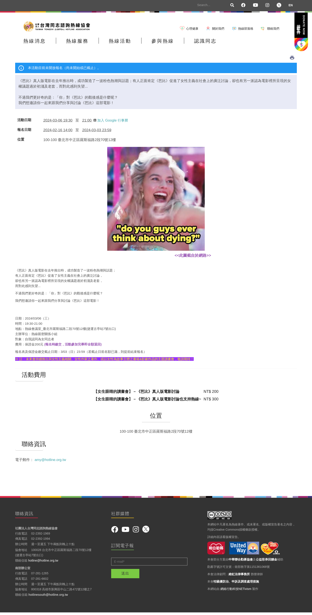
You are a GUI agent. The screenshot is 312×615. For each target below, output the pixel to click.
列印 (292, 60)
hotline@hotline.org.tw (43, 562)
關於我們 (218, 28)
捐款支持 (301, 25)
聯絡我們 (273, 28)
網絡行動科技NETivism (235, 591)
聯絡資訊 (29, 446)
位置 (20, 141)
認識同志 (235, 44)
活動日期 (24, 122)
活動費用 (29, 377)
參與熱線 (185, 44)
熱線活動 (136, 44)
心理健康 (192, 28)
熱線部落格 (245, 28)
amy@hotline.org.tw (51, 462)
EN (291, 5)
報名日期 (24, 132)
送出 (125, 575)
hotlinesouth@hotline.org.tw (48, 597)
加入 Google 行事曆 (112, 122)
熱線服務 (87, 44)
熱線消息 (38, 44)
